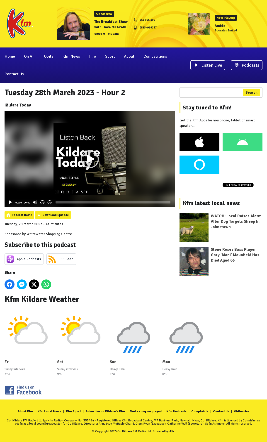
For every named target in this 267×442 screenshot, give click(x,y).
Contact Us (14, 73)
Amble (220, 26)
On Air (29, 56)
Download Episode (55, 215)
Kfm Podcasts (176, 411)
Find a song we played (146, 411)
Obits (48, 56)
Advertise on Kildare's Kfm (105, 411)
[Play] (10, 202)
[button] (90, 159)
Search (251, 92)
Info (92, 56)
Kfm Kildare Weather (42, 299)
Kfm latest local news (211, 203)
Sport (110, 56)
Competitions (155, 56)
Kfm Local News (49, 411)
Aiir (172, 431)
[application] (90, 159)
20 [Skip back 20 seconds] (42, 202)
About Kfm (25, 411)
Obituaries (241, 411)
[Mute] (35, 202)
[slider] (113, 202)
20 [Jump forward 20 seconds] (50, 202)
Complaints (199, 411)
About (129, 56)
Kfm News (71, 56)
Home (10, 56)
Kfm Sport (73, 411)
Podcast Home (22, 215)
